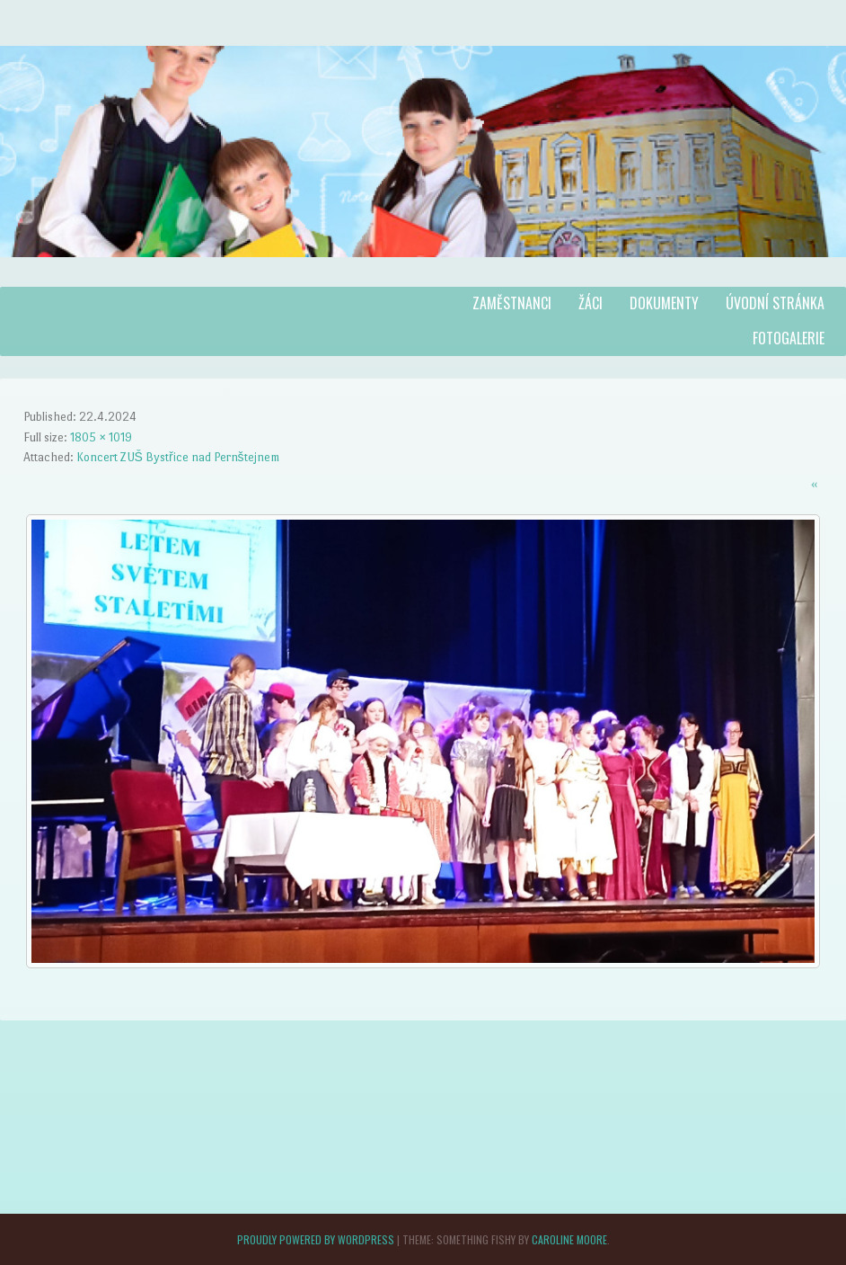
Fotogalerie (788, 338)
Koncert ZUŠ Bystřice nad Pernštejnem (177, 457)
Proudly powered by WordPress (315, 1239)
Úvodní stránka (775, 303)
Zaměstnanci (511, 303)
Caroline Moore (569, 1239)
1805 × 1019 (101, 437)
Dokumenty (664, 303)
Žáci (590, 303)
